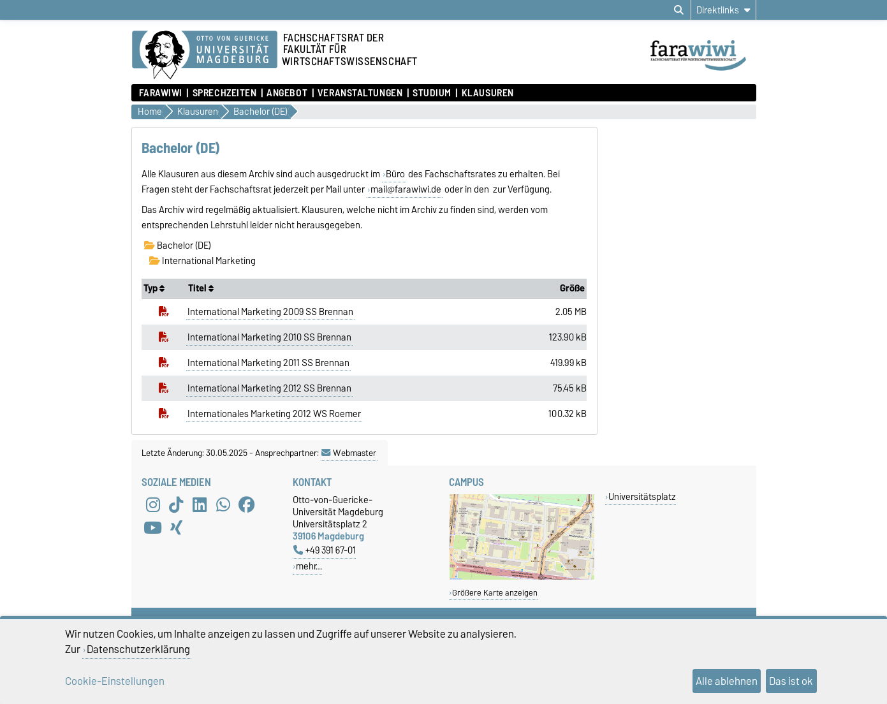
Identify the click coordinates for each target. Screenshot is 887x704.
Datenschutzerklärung (138, 649)
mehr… (309, 566)
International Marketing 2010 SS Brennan (269, 337)
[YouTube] (153, 528)
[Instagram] (153, 505)
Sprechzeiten (225, 93)
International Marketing (202, 260)
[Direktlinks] (723, 10)
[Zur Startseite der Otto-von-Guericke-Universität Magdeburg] (204, 55)
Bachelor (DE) (177, 245)
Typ (154, 288)
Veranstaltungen (360, 93)
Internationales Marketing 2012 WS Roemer (274, 414)
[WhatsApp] (223, 505)
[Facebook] (246, 505)
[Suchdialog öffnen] (679, 10)
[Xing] (176, 528)
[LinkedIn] (199, 505)
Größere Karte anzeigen (495, 592)
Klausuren (488, 93)
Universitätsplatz (642, 496)
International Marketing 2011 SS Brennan (268, 362)
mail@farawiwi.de (405, 189)
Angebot (287, 93)
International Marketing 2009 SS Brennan (270, 311)
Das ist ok (791, 681)
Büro (395, 174)
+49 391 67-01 (324, 550)
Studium (432, 93)
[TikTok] (176, 505)
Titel (201, 288)
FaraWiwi (160, 93)
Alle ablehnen (727, 681)
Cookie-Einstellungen (115, 681)
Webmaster (348, 452)
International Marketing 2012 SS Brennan (269, 388)
